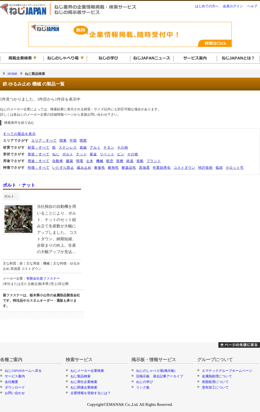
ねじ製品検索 (80, 376)
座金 (93, 154)
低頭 (219, 168)
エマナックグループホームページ (227, 371)
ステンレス (68, 147)
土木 (89, 161)
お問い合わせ (15, 393)
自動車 (57, 161)
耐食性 (99, 168)
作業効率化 (162, 168)
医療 (120, 161)
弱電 (79, 161)
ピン (120, 154)
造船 (140, 161)
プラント (153, 161)
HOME (12, 74)
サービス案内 (15, 376)
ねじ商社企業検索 (83, 382)
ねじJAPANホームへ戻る (23, 371)
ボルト (67, 154)
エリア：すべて (44, 140)
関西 (83, 140)
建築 (69, 161)
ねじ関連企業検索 (83, 387)
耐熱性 (113, 168)
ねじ (56, 154)
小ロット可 (235, 168)
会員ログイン (233, 6)
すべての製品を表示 (19, 134)
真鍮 (83, 147)
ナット (81, 154)
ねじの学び (144, 382)
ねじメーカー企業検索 (87, 371)
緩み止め (84, 168)
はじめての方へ (207, 6)
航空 (110, 161)
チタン (108, 147)
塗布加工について (215, 387)
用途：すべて (38, 161)
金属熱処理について (217, 376)
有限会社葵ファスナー (43, 278)
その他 (122, 147)
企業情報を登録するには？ (90, 393)
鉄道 (130, 161)
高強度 (144, 168)
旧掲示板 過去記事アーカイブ (159, 376)
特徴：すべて (38, 168)
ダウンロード (15, 387)
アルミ (95, 147)
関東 (63, 140)
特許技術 (205, 168)
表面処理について (215, 382)
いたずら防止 (63, 168)
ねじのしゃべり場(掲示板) (155, 371)
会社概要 (11, 382)
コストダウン (184, 168)
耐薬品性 (129, 168)
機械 (99, 161)
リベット (107, 154)
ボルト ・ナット (19, 185)
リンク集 (143, 387)
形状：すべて (38, 154)
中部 (73, 140)
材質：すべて (38, 147)
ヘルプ (252, 6)
